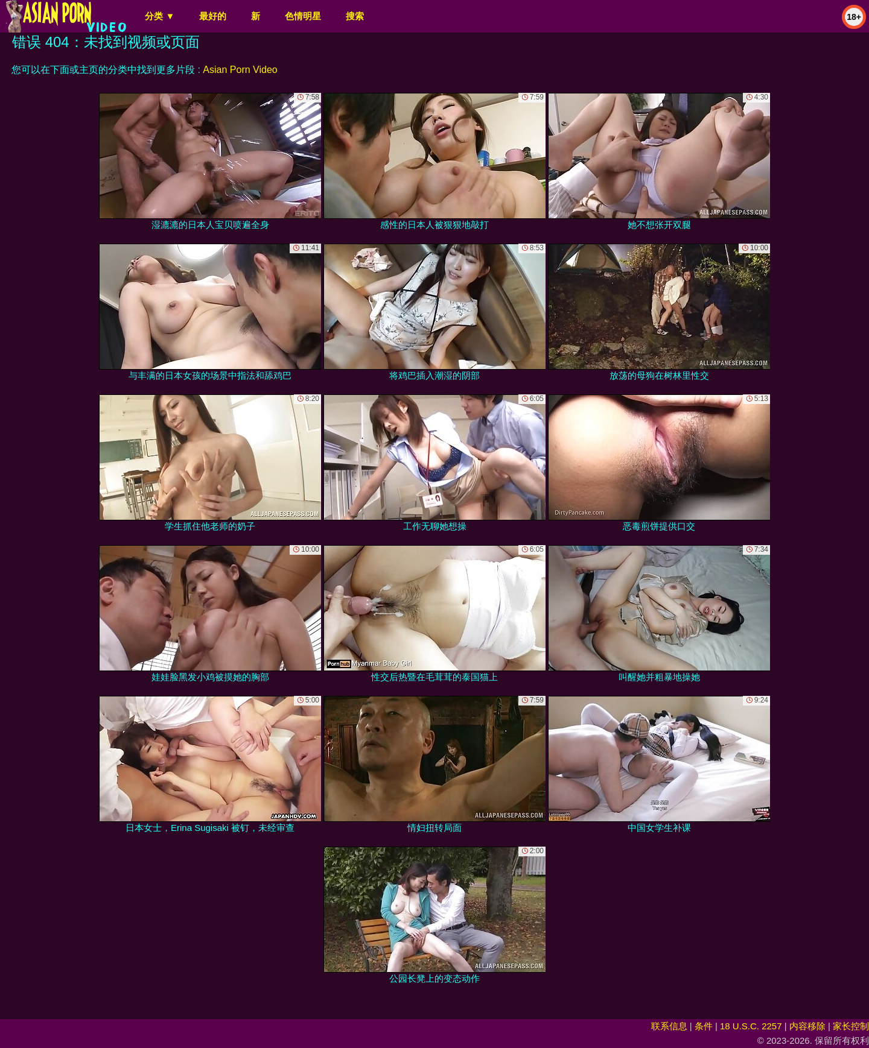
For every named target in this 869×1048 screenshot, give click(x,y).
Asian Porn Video (240, 70)
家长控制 (851, 1026)
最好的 (212, 16)
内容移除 (807, 1026)
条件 (704, 1026)
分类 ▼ (159, 16)
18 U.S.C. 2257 (751, 1026)
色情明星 (303, 16)
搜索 (355, 16)
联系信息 (669, 1026)
